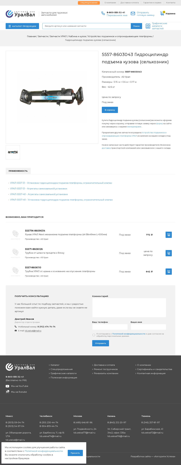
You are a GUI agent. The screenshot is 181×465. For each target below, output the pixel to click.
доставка (106, 148)
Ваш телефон (100, 322)
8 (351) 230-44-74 (49, 422)
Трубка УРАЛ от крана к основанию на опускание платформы (60, 271)
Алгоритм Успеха (164, 456)
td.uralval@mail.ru (33, 330)
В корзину (110, 110)
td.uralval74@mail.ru (50, 436)
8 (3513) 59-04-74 (15, 422)
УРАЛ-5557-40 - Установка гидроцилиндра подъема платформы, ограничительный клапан (61, 199)
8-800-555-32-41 (116, 12)
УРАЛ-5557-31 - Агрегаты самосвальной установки (38, 188)
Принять (75, 453)
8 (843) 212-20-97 (116, 422)
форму (159, 123)
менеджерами (134, 126)
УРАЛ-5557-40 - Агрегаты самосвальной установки (39, 194)
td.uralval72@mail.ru (152, 432)
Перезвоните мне (117, 15)
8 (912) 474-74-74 (46, 326)
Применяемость (18, 171)
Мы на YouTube (19, 386)
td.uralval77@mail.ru (84, 432)
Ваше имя (136, 322)
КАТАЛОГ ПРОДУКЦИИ (24, 26)
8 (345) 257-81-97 (150, 422)
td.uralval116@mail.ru (118, 436)
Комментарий (100, 296)
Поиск (136, 26)
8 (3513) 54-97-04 (15, 426)
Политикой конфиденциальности (128, 334)
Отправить (100, 343)
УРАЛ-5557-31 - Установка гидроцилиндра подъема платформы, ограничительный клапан (61, 183)
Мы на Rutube (19, 392)
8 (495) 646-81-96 (83, 422)
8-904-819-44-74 (49, 426)
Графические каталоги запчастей (159, 26)
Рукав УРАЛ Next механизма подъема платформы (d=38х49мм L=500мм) (66, 234)
